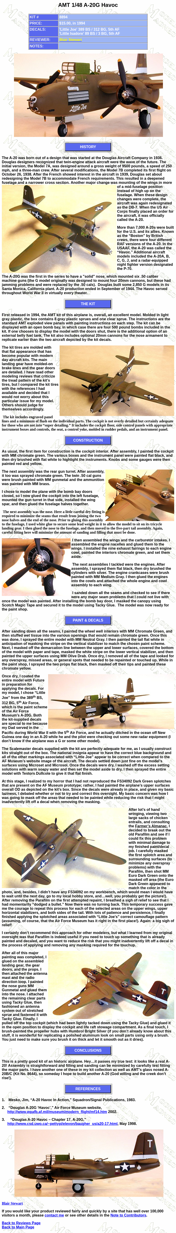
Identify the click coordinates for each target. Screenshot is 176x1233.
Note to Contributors (128, 1215)
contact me (54, 1215)
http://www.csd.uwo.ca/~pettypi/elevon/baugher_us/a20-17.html (62, 1124)
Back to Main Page (18, 1227)
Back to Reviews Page (21, 1223)
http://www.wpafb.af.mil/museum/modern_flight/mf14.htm (57, 1112)
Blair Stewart (12, 1203)
